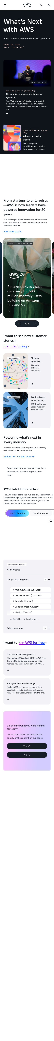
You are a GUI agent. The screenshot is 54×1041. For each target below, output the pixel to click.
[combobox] (16, 346)
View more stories (12, 231)
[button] (27, 746)
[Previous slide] (18, 323)
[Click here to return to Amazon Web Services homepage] (27, 5)
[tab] (17, 513)
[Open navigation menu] (4, 5)
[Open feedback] (50, 520)
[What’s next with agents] (27, 138)
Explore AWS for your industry (18, 456)
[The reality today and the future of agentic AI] (27, 88)
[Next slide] (36, 323)
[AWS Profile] (49, 5)
